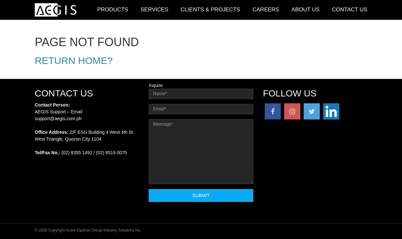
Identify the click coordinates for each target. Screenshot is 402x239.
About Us (306, 9)
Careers (266, 9)
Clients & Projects (210, 9)
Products (112, 9)
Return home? (74, 60)
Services (155, 9)
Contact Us (349, 9)
